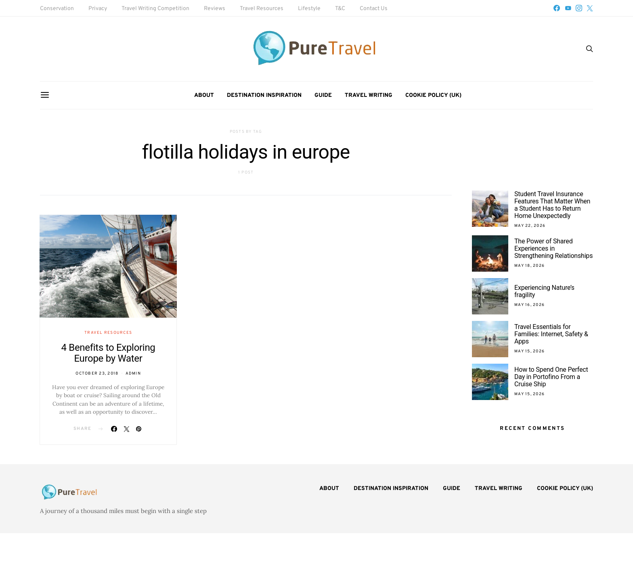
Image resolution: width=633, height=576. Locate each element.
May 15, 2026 (529, 351)
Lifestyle (309, 8)
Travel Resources (261, 8)
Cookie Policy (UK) (433, 95)
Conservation (57, 8)
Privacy (97, 8)
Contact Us (374, 8)
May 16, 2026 (529, 305)
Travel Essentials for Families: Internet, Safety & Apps (551, 334)
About (204, 95)
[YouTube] (568, 8)
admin (133, 373)
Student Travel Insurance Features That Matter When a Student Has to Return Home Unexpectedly (552, 205)
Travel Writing (368, 95)
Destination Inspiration (264, 95)
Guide (323, 95)
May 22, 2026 (529, 225)
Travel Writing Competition (155, 8)
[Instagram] (579, 8)
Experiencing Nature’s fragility (544, 291)
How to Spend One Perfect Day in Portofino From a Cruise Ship (551, 377)
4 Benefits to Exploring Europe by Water (108, 353)
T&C (340, 8)
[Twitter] (590, 8)
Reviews (214, 8)
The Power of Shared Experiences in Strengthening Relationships (553, 248)
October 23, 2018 (96, 373)
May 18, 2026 (529, 265)
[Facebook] (556, 8)
